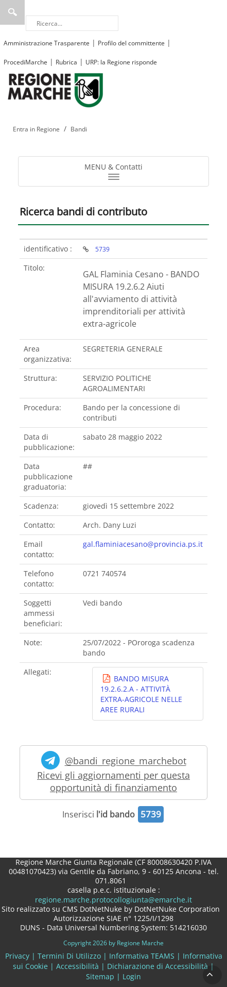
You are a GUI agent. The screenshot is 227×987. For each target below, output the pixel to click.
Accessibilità (77, 966)
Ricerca (12, 12)
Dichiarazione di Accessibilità (157, 966)
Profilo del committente (131, 43)
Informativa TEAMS (141, 956)
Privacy (17, 956)
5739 (102, 249)
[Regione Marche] (55, 89)
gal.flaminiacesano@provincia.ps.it (143, 544)
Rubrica (66, 62)
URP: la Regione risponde (121, 62)
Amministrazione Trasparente (47, 43)
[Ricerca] (72, 23)
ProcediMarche (25, 62)
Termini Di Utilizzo (69, 956)
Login (132, 976)
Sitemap (100, 976)
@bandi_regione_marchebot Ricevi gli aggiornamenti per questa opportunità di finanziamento (113, 772)
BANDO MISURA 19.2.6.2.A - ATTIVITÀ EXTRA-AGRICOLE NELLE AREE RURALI (141, 694)
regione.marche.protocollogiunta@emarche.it (113, 900)
